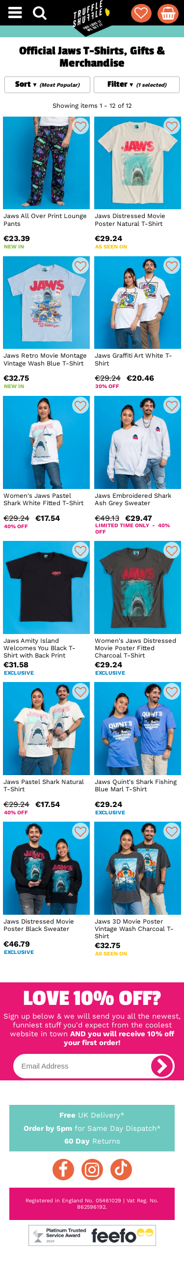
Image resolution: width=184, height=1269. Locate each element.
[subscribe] (162, 1066)
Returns (92, 1141)
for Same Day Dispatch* (92, 1127)
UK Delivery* (92, 1115)
